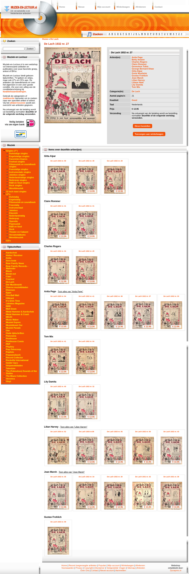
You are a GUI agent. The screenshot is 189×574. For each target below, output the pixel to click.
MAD (8, 306)
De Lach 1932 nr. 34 (58, 251)
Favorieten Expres (18, 159)
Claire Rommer (139, 64)
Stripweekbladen (14, 365)
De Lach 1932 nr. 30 (115, 477)
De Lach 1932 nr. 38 (115, 296)
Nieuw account (107, 570)
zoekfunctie (9, 98)
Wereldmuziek (16, 188)
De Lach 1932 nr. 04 (86, 341)
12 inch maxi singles (16, 191)
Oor (8, 330)
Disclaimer (100, 568)
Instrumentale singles (20, 172)
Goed (134, 100)
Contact (158, 7)
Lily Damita (137, 85)
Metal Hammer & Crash (17, 314)
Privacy (79, 568)
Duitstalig (14, 197)
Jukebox (13, 210)
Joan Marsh (137, 78)
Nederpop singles (18, 180)
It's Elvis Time (13, 301)
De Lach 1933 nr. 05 (115, 432)
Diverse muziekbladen (17, 287)
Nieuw (81, 7)
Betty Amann (138, 59)
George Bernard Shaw (143, 69)
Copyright (88, 568)
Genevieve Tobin (140, 66)
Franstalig (14, 205)
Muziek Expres (13, 322)
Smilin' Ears (12, 363)
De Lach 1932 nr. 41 (58, 206)
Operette (13, 221)
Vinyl (8, 381)
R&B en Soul (15, 226)
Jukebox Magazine (15, 303)
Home (62, 7)
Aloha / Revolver (14, 255)
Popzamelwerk (13, 355)
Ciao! (8, 276)
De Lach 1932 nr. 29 (115, 161)
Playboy (10, 347)
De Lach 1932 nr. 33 (171, 296)
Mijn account (103, 7)
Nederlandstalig (17, 216)
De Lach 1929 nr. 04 (58, 296)
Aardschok (11, 252)
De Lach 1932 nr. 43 (171, 432)
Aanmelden (120, 570)
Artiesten (141, 568)
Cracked (10, 279)
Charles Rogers (139, 62)
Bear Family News (15, 263)
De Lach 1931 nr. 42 (143, 477)
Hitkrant (10, 298)
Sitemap (131, 568)
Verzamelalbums (17, 235)
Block (9, 271)
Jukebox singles (17, 175)
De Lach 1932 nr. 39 (86, 161)
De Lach (136, 91)
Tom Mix (136, 87)
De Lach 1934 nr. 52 (58, 432)
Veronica (10, 379)
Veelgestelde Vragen (116, 568)
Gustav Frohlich (140, 75)
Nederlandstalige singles (21, 177)
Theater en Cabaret (18, 232)
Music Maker (12, 320)
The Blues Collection (16, 376)
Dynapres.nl (175, 570)
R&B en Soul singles (19, 183)
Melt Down (11, 309)
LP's (8, 194)
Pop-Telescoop (13, 349)
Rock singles (15, 185)
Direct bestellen (142, 126)
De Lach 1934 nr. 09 (58, 161)
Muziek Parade (13, 328)
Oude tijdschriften (15, 333)
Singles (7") (12, 151)
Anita (8, 258)
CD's (8, 240)
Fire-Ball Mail (12, 295)
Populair (102, 565)
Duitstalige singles (18, 153)
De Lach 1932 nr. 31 (86, 206)
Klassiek (13, 213)
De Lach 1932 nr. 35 (58, 477)
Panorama (11, 336)
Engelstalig (14, 199)
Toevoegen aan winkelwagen (149, 134)
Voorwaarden (67, 568)
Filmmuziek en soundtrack (22, 202)
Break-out (11, 274)
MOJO (9, 317)
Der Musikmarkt (14, 284)
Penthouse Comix (15, 341)
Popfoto (10, 352)
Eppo (8, 292)
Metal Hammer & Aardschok (20, 312)
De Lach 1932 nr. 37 (143, 296)
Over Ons (84, 570)
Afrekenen (141, 7)
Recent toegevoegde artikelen (83, 565)
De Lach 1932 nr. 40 (58, 386)
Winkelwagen (123, 7)
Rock (11, 229)
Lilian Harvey (138, 80)
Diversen (10, 290)
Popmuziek (14, 224)
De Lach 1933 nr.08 (86, 432)
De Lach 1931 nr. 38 (171, 477)
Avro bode (11, 260)
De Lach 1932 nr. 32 (86, 386)
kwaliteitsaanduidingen (14, 91)
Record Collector (14, 357)
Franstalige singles (18, 169)
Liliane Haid (138, 82)
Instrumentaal (16, 208)
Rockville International (17, 360)
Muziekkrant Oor (14, 325)
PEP (8, 344)
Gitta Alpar (137, 71)
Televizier (10, 368)
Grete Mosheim (139, 73)
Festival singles (17, 161)
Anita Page (137, 57)
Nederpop (14, 218)
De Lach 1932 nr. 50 (143, 432)
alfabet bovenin (17, 103)
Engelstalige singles (19, 156)
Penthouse (11, 338)
